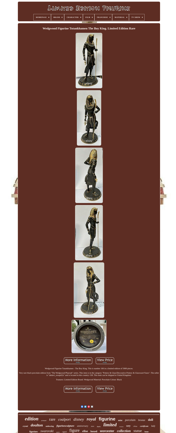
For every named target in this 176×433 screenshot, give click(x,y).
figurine (107, 418)
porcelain (130, 419)
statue (138, 431)
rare (52, 419)
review (121, 426)
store (92, 426)
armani (43, 420)
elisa (85, 431)
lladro (99, 426)
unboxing (50, 426)
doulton (37, 425)
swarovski (46, 431)
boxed (93, 431)
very (128, 425)
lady (153, 426)
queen (58, 432)
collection (124, 431)
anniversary (82, 426)
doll (150, 419)
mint (120, 420)
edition (31, 418)
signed (64, 432)
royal (91, 419)
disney (78, 419)
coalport (64, 419)
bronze (141, 420)
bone (146, 432)
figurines (33, 431)
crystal (25, 426)
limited (110, 424)
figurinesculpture (65, 425)
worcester (107, 431)
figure (74, 430)
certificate (144, 426)
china (135, 426)
